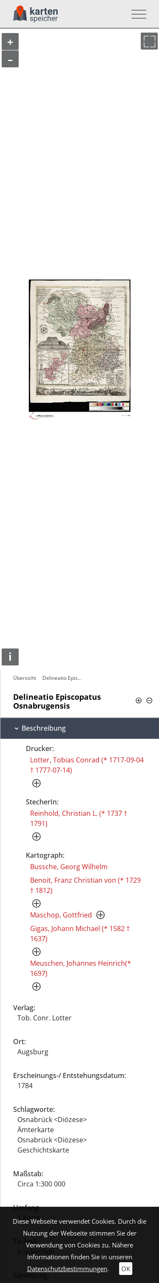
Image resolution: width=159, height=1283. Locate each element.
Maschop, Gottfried (61, 915)
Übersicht (24, 678)
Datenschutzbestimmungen (67, 1268)
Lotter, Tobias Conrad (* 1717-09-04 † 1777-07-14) (87, 765)
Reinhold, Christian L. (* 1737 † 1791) (78, 818)
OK (125, 1268)
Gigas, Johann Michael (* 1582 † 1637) (80, 933)
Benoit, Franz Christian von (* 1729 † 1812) (85, 885)
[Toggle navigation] (136, 14)
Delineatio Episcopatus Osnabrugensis (64, 678)
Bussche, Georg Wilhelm (69, 866)
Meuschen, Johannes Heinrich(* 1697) (80, 968)
